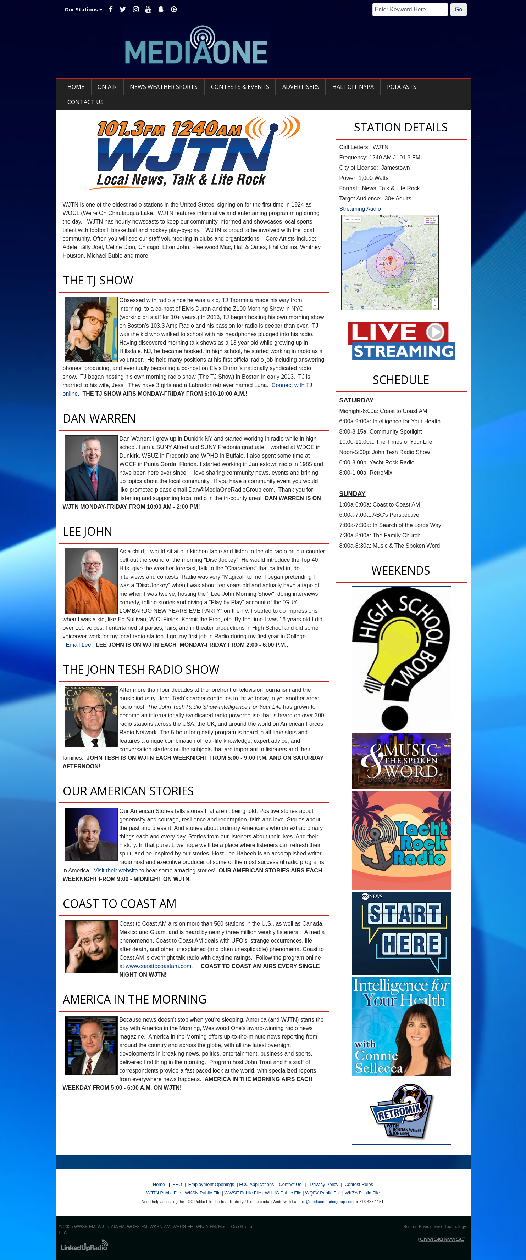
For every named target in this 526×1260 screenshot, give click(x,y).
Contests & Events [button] (240, 87)
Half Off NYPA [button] (353, 87)
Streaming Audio (360, 209)
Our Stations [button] (83, 9)
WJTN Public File (163, 1193)
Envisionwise (431, 1226)
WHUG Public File (283, 1193)
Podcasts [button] (401, 87)
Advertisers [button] (300, 87)
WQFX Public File (323, 1193)
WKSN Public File (203, 1193)
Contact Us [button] (85, 102)
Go (458, 9)
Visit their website (116, 871)
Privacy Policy (324, 1184)
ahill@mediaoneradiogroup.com (325, 1201)
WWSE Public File (242, 1193)
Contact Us (290, 1184)
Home (159, 1184)
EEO (177, 1184)
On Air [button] (107, 87)
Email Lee (78, 645)
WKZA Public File (362, 1193)
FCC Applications (256, 1184)
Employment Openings (211, 1184)
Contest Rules (359, 1184)
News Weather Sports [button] (164, 87)
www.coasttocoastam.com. (160, 966)
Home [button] (75, 87)
